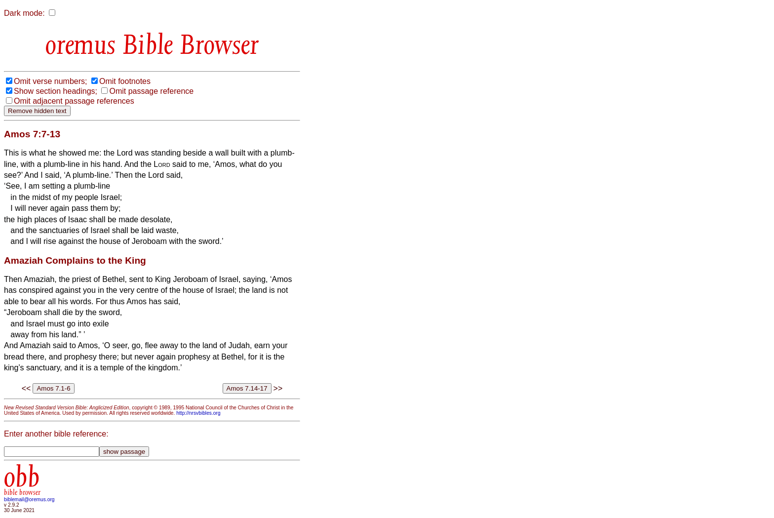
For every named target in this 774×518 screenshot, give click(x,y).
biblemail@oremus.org (29, 499)
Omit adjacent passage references (74, 101)
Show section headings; (55, 91)
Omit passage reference (151, 91)
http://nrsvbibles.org (198, 413)
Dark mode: (24, 13)
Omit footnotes (125, 81)
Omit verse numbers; (50, 81)
